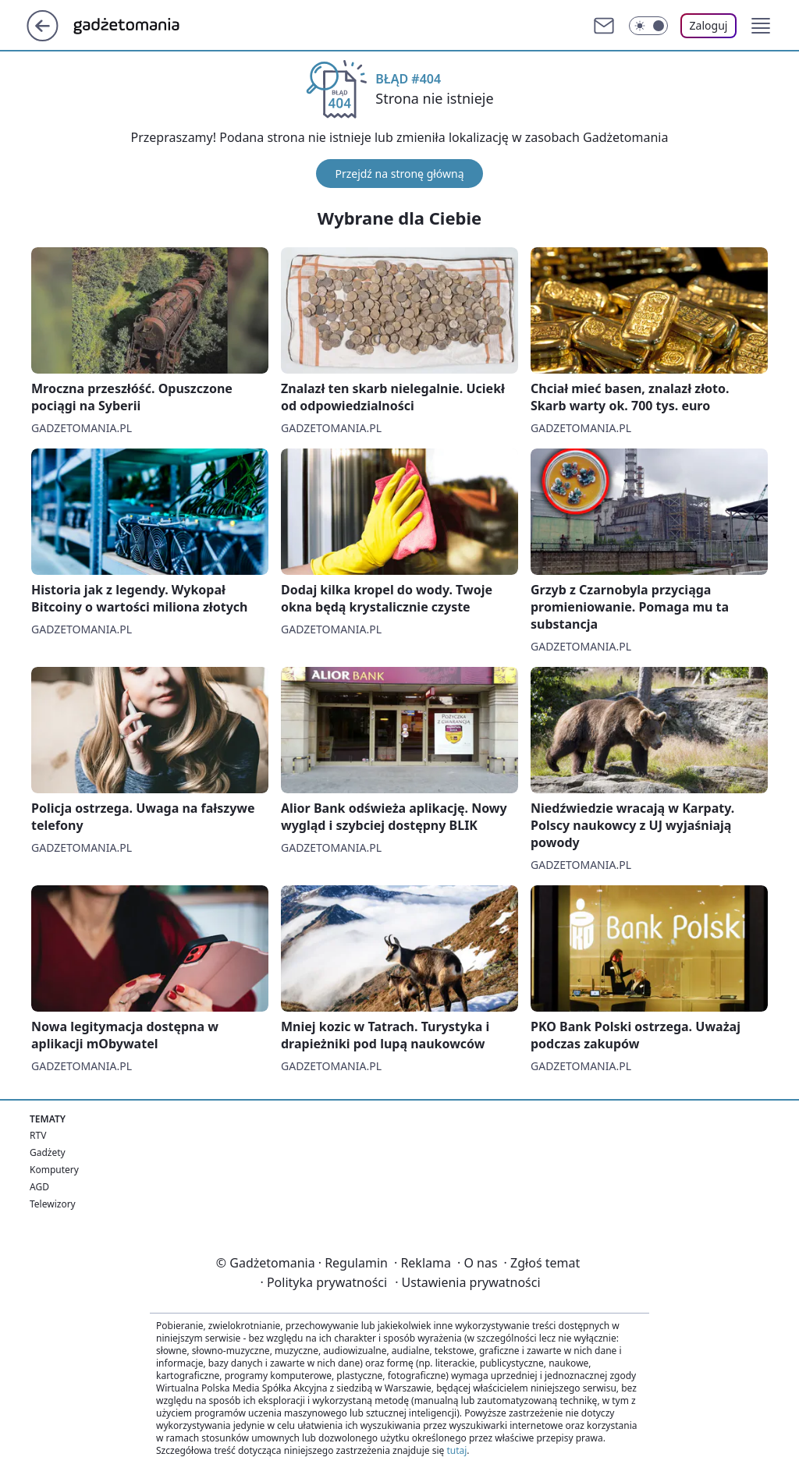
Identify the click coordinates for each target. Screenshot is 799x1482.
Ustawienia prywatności (467, 1282)
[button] (760, 25)
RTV (38, 1135)
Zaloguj (709, 25)
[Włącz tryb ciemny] (648, 25)
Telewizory (53, 1204)
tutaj (456, 1450)
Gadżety (48, 1152)
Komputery (54, 1169)
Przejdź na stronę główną (399, 173)
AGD (39, 1186)
